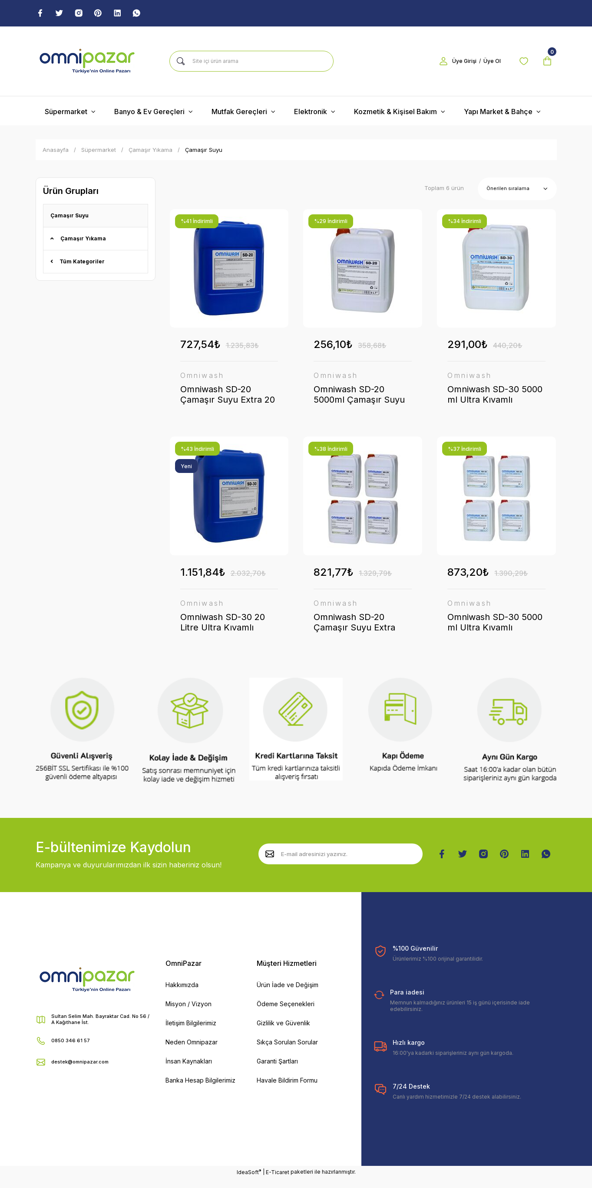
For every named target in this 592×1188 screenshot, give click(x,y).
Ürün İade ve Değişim (287, 994)
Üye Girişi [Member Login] (457, 62)
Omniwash (202, 377)
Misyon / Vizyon (188, 1013)
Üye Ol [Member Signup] (485, 62)
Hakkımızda (181, 994)
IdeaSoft (249, 1181)
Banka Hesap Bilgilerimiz (200, 1090)
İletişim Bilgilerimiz (190, 1033)
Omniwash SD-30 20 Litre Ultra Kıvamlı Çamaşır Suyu (222, 627)
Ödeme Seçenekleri (285, 1013)
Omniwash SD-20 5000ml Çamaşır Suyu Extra (359, 396)
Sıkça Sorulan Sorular (287, 1052)
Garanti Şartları (277, 1071)
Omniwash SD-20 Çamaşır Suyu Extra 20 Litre (227, 396)
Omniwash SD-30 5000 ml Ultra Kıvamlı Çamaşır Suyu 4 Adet (494, 627)
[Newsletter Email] (340, 863)
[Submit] (269, 863)
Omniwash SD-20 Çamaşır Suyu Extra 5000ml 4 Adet (354, 627)
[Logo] (87, 62)
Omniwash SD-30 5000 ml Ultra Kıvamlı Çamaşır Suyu (494, 396)
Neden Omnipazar (191, 1052)
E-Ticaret (277, 1181)
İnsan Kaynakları (188, 1071)
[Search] (251, 62)
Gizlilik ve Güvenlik (283, 1033)
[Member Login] (436, 62)
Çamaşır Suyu (203, 151)
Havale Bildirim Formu (287, 1090)
